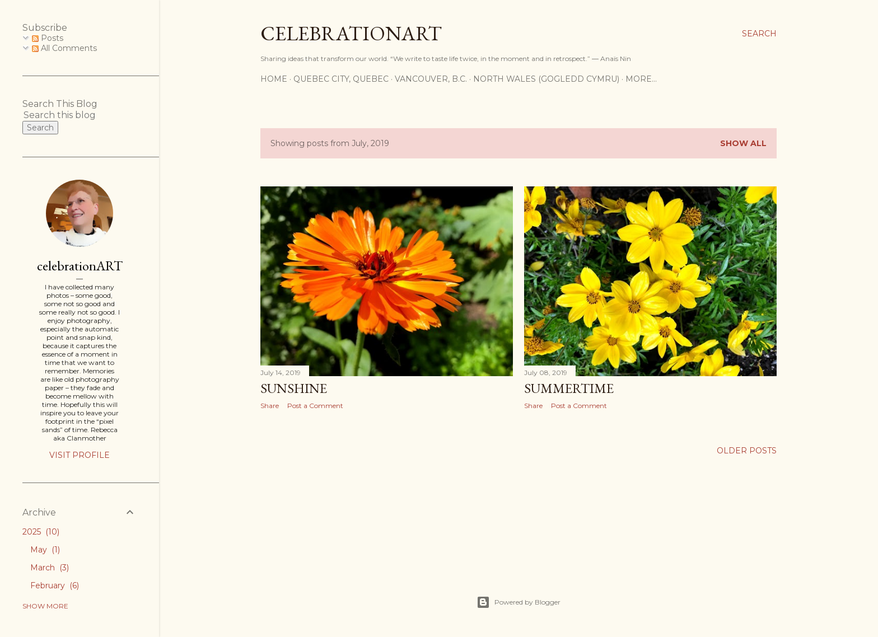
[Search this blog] (66, 115)
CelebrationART (351, 33)
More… (641, 79)
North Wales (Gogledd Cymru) (546, 79)
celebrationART (80, 265)
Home (273, 79)
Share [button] (269, 405)
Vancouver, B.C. (431, 79)
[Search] (759, 33)
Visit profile (79, 455)
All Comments (64, 48)
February (54, 585)
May (45, 550)
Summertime (569, 388)
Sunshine (293, 388)
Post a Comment (315, 405)
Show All (743, 143)
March (49, 568)
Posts (47, 38)
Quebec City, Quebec (341, 79)
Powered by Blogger (519, 602)
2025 (40, 532)
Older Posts (747, 451)
